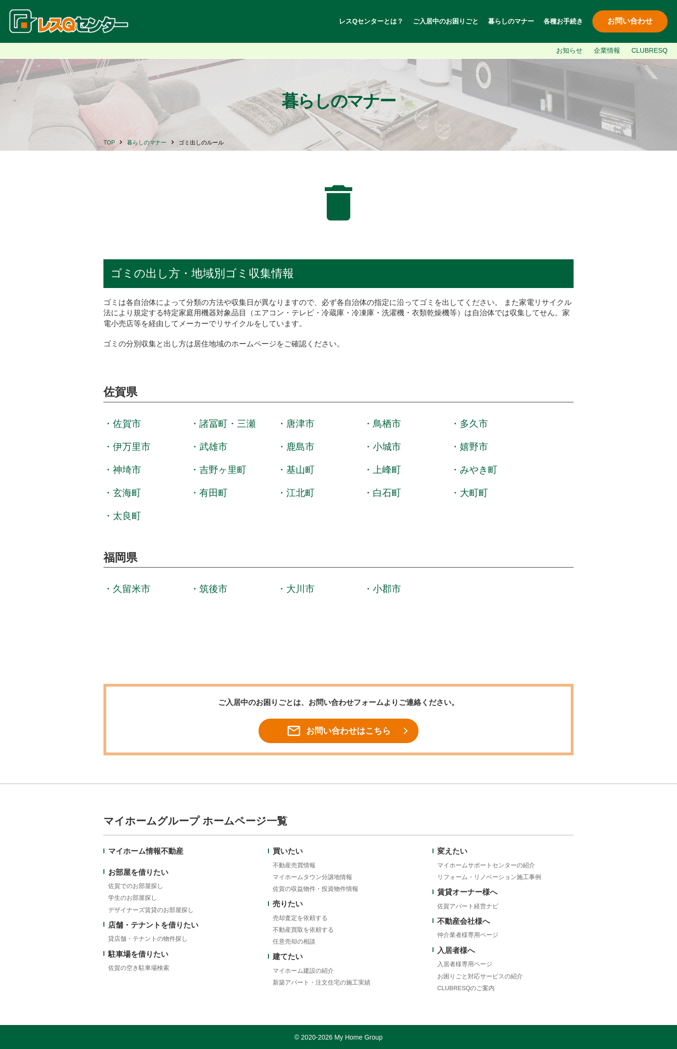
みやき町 (478, 469)
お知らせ (569, 50)
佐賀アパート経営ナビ (467, 906)
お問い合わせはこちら (338, 730)
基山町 (300, 469)
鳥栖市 (387, 423)
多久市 (474, 423)
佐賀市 (127, 423)
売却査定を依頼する (300, 917)
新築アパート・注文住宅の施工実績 (321, 982)
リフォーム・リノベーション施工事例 (489, 877)
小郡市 (387, 589)
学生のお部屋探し (132, 897)
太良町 (127, 516)
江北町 (300, 493)
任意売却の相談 (294, 941)
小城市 (387, 446)
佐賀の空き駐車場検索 (138, 967)
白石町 (387, 493)
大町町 (474, 493)
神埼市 (127, 469)
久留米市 (131, 589)
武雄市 (213, 446)
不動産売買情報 (294, 865)
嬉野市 (474, 446)
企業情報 (607, 50)
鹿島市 (300, 446)
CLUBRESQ (649, 50)
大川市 (300, 589)
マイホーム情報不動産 (145, 851)
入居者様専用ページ (464, 964)
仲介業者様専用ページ (467, 934)
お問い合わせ (630, 21)
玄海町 (127, 493)
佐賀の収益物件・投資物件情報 (315, 888)
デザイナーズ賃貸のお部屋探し (151, 909)
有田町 (213, 493)
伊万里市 (131, 446)
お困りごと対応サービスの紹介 (480, 976)
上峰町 (387, 469)
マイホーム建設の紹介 (303, 970)
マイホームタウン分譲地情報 (312, 877)
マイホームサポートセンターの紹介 (486, 865)
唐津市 (300, 423)
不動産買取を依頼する (303, 929)
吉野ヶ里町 (222, 469)
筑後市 (213, 589)
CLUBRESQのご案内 (466, 988)
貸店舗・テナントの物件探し (148, 938)
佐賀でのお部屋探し (135, 885)
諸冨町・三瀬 (227, 423)
